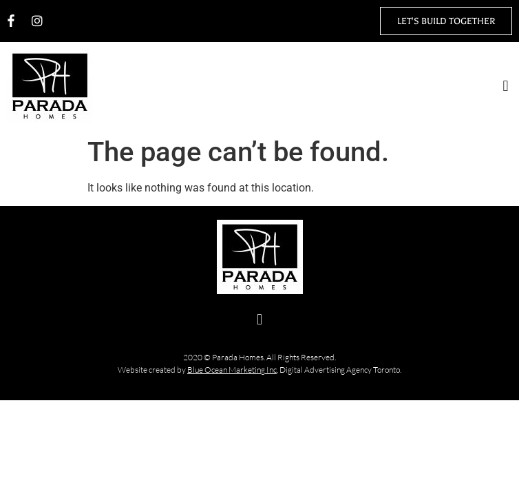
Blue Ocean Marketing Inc (232, 369)
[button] (505, 86)
